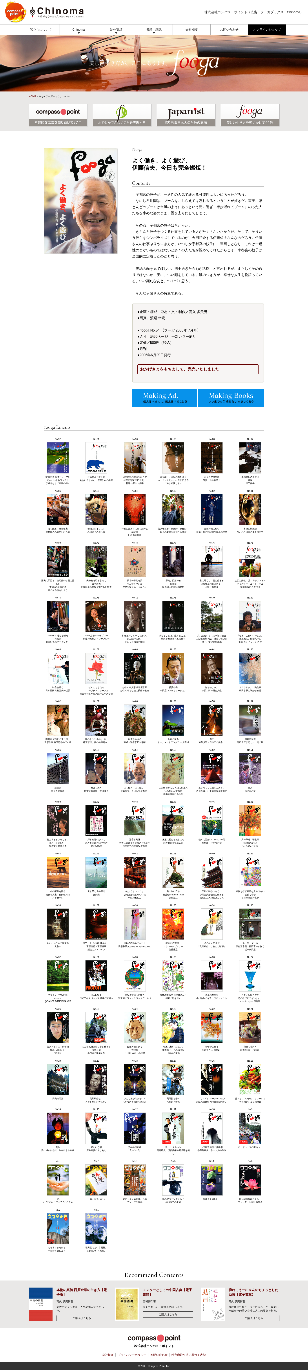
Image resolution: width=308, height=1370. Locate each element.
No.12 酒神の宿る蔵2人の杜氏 (135, 1130)
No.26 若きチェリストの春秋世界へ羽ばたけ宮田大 (58, 1031)
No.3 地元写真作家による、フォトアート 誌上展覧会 (250, 1181)
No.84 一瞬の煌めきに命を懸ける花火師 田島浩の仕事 (135, 513)
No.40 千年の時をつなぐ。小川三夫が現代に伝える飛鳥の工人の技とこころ (212, 875)
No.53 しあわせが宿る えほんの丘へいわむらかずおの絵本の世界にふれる (173, 772)
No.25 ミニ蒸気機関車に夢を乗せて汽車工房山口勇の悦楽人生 (96, 1031)
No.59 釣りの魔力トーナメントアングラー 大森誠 (173, 722)
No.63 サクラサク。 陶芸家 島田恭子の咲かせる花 (250, 670)
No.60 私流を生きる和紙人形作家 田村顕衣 (135, 722)
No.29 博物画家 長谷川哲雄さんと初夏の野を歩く (173, 977)
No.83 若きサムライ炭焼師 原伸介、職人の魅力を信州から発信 (173, 511)
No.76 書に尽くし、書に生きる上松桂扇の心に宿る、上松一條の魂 (212, 565)
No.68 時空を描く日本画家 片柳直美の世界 (58, 670)
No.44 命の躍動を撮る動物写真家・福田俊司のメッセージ (58, 875)
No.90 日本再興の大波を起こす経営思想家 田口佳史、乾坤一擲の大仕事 (135, 461)
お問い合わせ (229, 29)
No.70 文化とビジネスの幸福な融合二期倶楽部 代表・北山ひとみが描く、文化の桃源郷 (212, 619)
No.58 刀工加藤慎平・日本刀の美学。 (212, 722)
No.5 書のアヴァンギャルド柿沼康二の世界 (173, 1181)
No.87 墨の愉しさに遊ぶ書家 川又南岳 (250, 461)
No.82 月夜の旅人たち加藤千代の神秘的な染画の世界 (211, 511)
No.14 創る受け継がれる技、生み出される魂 (57, 1130)
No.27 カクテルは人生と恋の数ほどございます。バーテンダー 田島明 (250, 979)
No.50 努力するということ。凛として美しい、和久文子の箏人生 (58, 824)
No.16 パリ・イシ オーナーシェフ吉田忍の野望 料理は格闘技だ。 (212, 1081)
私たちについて (41, 29)
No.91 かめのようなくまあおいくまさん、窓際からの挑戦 (96, 459)
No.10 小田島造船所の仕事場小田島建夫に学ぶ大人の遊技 (211, 1130)
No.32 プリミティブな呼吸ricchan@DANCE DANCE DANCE (58, 979)
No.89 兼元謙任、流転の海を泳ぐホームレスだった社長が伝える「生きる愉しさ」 (173, 461)
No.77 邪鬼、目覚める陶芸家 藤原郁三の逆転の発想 (173, 565)
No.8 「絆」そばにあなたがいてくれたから (57, 1181)
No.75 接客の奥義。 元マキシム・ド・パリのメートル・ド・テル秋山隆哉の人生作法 (250, 565)
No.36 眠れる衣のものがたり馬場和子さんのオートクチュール (134, 926)
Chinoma (79, 29)
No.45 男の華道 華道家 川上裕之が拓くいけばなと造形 (250, 824)
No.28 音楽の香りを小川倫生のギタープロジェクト (211, 977)
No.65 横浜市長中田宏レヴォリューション (173, 670)
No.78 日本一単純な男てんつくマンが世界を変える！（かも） (135, 565)
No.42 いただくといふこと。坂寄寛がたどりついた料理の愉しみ (135, 875)
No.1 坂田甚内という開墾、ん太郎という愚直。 (96, 1230)
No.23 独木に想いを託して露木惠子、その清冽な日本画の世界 (173, 1031)
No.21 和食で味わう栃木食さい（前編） (250, 1029)
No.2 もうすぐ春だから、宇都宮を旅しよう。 (58, 1230)
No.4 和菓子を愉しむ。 (212, 1180)
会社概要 (192, 29)
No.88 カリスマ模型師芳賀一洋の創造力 (212, 459)
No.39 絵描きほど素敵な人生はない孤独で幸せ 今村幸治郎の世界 (250, 875)
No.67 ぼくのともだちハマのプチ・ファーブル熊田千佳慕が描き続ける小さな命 (96, 671)
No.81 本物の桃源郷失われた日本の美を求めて (250, 511)
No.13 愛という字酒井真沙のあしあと (96, 1130)
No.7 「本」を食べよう (96, 1180)
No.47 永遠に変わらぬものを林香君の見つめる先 (173, 822)
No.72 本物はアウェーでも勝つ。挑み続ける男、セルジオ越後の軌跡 (135, 619)
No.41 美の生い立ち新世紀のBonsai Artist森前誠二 (173, 875)
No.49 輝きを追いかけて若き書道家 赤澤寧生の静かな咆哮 (96, 824)
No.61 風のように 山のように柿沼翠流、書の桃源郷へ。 (96, 722)
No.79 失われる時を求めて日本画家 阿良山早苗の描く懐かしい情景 (96, 565)
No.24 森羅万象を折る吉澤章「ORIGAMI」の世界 (135, 1031)
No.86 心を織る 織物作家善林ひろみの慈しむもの (58, 511)
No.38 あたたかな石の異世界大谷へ (58, 926)
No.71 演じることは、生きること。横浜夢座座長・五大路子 (173, 618)
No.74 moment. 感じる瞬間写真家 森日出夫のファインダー (58, 619)
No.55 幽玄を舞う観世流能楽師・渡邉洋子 (96, 770)
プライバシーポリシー (132, 1355)
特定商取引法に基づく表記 (188, 1355)
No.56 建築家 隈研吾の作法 (58, 770)
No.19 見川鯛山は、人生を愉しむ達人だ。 (96, 1081)
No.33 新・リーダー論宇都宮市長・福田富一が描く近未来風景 (250, 927)
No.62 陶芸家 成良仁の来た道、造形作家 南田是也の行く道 (57, 722)
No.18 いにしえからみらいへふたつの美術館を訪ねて (135, 1081)
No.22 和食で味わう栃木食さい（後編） (212, 1029)
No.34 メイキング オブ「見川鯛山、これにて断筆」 (211, 926)
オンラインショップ (267, 29)
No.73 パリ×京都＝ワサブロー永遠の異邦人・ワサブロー (96, 618)
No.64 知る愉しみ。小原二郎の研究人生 (212, 670)
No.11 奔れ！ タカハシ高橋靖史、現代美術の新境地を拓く (173, 1131)
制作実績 (116, 29)
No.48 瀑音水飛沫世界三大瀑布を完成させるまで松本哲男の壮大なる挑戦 (134, 824)
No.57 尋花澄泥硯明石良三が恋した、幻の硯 (250, 722)
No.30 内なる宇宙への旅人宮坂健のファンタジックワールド (134, 977)
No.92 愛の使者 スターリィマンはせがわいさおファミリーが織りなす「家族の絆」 (58, 461)
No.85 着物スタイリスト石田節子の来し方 (96, 511)
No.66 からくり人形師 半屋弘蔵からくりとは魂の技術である (134, 670)
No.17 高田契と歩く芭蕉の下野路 (173, 1081)
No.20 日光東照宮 (58, 1080)
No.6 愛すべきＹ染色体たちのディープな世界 (135, 1181)
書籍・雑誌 (154, 29)
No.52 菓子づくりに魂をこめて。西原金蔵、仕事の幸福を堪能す (211, 770)
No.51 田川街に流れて (250, 770)
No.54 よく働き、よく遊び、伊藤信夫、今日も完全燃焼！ (134, 770)
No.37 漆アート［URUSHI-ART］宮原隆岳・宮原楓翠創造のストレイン (96, 927)
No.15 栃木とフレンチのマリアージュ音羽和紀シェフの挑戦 (250, 1081)
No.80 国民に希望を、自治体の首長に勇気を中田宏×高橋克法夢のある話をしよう (57, 566)
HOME (32, 96)
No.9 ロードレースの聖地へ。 (250, 1128)
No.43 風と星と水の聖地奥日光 (96, 874)
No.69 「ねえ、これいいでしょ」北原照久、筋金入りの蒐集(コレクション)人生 (250, 619)
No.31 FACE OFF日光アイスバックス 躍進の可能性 (96, 977)
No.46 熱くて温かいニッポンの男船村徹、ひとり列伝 (212, 822)
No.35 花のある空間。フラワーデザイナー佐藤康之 (173, 927)
